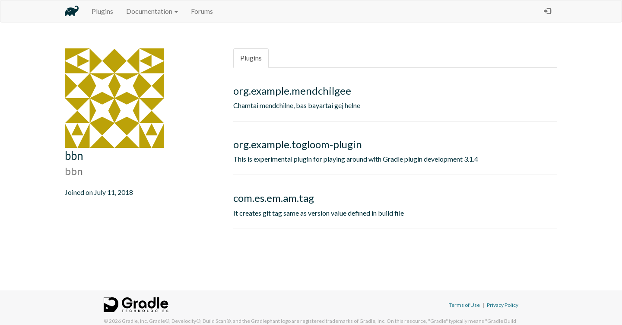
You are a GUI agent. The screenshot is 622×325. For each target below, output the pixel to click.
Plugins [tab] (251, 58)
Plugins (102, 11)
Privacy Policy (502, 305)
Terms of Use (464, 305)
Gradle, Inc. (135, 321)
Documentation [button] (152, 11)
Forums (202, 11)
